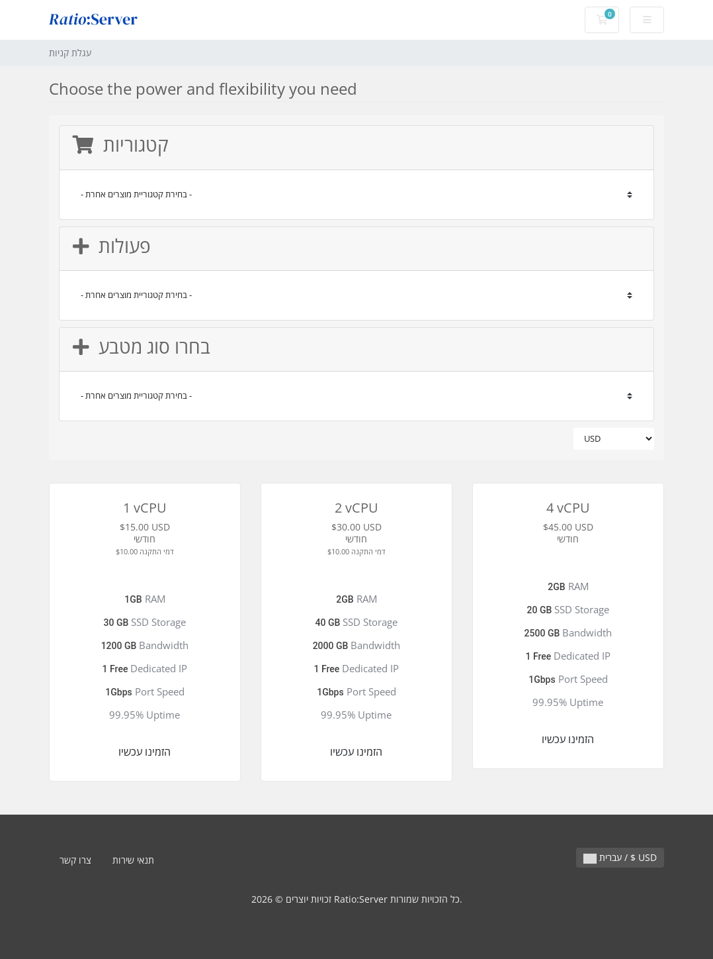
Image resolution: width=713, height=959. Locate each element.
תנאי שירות (133, 860)
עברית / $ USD (620, 857)
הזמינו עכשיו (144, 751)
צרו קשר (75, 860)
